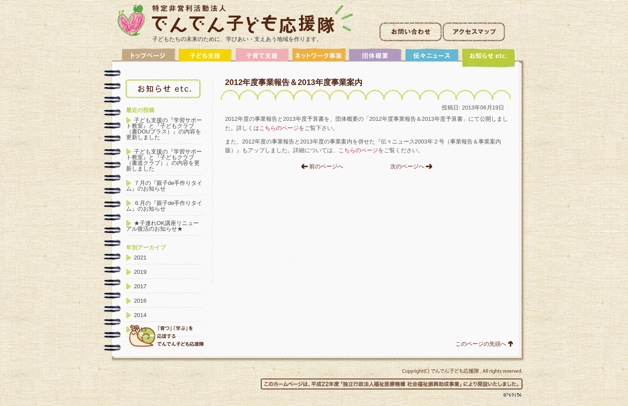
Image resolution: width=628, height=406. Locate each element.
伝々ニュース (432, 58)
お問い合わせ (410, 32)
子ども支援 (205, 58)
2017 (140, 286)
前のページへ (326, 166)
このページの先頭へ (480, 344)
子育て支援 (262, 58)
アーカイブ (489, 58)
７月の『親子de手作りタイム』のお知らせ (164, 186)
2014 (140, 315)
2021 (140, 257)
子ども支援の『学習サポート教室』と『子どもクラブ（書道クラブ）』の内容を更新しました (164, 160)
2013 (140, 329)
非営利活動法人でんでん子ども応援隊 (235, 20)
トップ (148, 58)
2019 (140, 272)
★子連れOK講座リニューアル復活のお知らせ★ (162, 226)
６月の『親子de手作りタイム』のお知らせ (164, 206)
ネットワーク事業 (318, 58)
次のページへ (407, 166)
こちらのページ (279, 128)
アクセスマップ (473, 32)
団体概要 (375, 58)
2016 (140, 300)
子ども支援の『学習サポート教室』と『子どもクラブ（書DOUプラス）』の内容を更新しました (164, 128)
